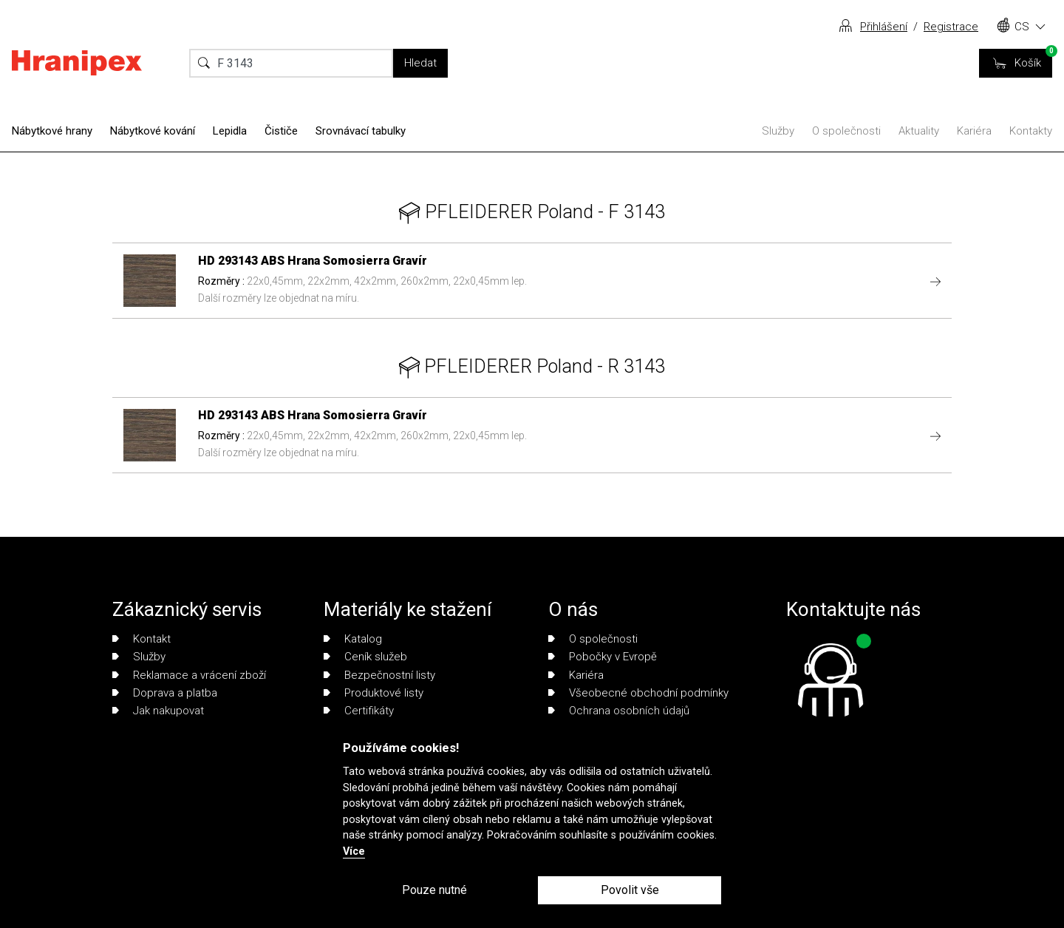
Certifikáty (359, 710)
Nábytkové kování (152, 131)
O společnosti (846, 131)
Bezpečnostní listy (379, 675)
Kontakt (141, 639)
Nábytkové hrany (52, 131)
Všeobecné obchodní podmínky (638, 693)
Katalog (353, 639)
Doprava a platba (164, 693)
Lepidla (230, 131)
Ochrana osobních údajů (618, 710)
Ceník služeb (365, 656)
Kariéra (974, 131)
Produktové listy (373, 693)
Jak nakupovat (158, 710)
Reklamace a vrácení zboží (189, 675)
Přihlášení (883, 26)
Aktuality (918, 131)
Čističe (281, 131)
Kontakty (1030, 131)
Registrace (951, 26)
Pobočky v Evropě (602, 656)
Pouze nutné (434, 890)
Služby (778, 131)
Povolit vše (630, 890)
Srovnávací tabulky (361, 131)
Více (354, 851)
